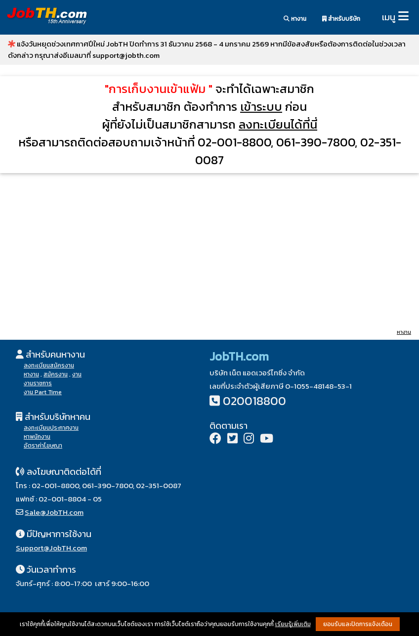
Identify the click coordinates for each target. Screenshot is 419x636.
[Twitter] (232, 439)
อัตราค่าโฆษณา (43, 445)
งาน (77, 374)
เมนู (388, 17)
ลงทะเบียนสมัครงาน (49, 365)
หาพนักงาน (37, 436)
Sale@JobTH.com (54, 512)
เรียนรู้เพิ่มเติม (293, 624)
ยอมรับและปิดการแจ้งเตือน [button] (357, 624)
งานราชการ (38, 383)
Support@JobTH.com (51, 547)
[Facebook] (215, 439)
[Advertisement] (209, 250)
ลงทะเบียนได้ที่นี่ (278, 124)
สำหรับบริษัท (341, 18)
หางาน (295, 18)
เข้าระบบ (261, 106)
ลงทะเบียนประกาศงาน (51, 427)
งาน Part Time (43, 392)
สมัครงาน (55, 374)
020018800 (254, 400)
